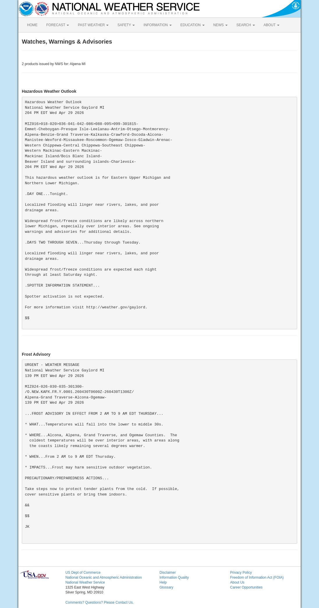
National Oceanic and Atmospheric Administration (103, 577)
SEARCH (245, 25)
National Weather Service (85, 582)
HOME (32, 25)
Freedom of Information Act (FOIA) (256, 577)
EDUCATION (192, 25)
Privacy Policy (241, 573)
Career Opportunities (246, 587)
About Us (237, 582)
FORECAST (57, 25)
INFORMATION (157, 25)
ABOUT (271, 25)
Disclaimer (168, 573)
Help (163, 582)
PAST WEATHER (93, 25)
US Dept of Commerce (83, 573)
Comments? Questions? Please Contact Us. (99, 602)
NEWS (220, 25)
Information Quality (174, 577)
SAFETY (126, 25)
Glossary (166, 587)
